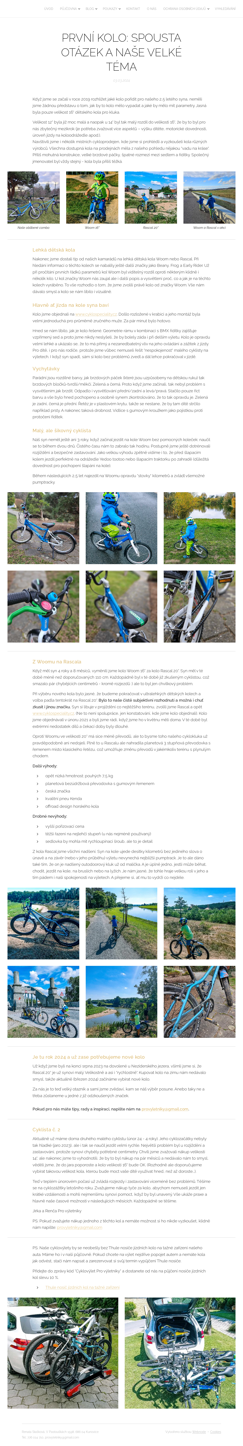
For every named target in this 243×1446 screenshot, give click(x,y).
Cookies (215, 1432)
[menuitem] (50, 8)
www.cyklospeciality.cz (96, 314)
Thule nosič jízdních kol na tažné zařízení (82, 1287)
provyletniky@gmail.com (165, 1109)
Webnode (199, 1432)
